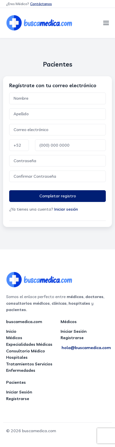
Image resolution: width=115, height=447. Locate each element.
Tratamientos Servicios (29, 363)
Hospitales (17, 357)
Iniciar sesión (66, 209)
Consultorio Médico (25, 350)
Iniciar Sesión (74, 331)
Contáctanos (41, 4)
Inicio (11, 331)
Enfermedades (20, 370)
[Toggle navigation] (106, 23)
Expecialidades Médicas (29, 344)
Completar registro (57, 195)
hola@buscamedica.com (86, 347)
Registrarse (72, 337)
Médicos (14, 337)
